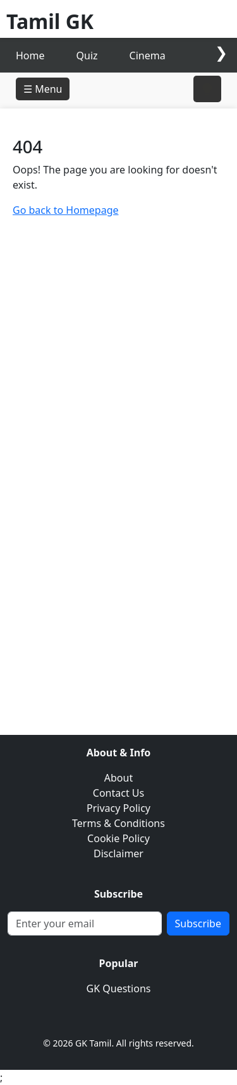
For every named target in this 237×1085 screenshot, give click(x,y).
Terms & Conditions (118, 823)
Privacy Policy (118, 808)
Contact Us (118, 793)
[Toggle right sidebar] (207, 89)
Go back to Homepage (66, 210)
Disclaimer (118, 853)
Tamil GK (50, 21)
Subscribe (198, 923)
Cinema (148, 55)
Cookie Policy (118, 838)
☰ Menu (42, 89)
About (118, 778)
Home (30, 55)
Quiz (87, 55)
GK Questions (119, 988)
